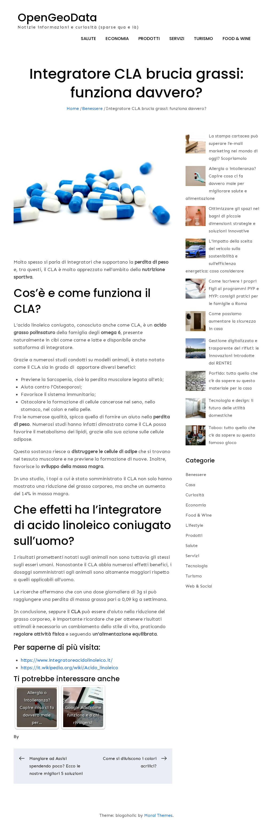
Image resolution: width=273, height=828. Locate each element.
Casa (190, 485)
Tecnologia (196, 566)
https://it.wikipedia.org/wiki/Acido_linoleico (69, 669)
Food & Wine (237, 39)
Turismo (203, 39)
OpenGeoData (58, 18)
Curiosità (195, 495)
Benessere (196, 475)
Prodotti (149, 39)
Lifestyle (194, 526)
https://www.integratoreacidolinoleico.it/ (67, 661)
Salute (88, 39)
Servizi (176, 39)
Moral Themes (158, 816)
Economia (117, 39)
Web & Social (199, 586)
